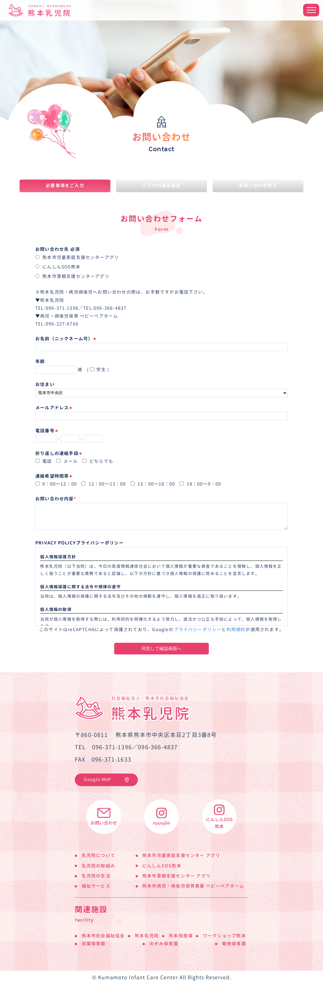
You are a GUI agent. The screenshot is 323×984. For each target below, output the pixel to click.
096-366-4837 (158, 747)
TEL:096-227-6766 (57, 324)
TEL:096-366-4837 (104, 308)
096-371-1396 (112, 747)
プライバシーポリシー (198, 629)
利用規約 (236, 629)
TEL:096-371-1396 (57, 308)
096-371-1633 (111, 759)
